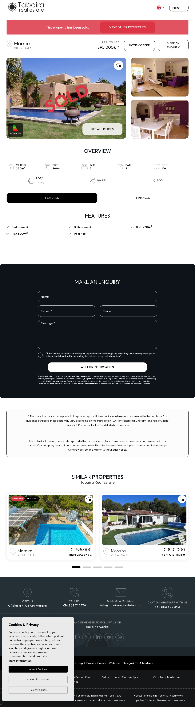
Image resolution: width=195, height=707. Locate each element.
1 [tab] (76, 567)
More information (20, 661)
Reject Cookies (38, 690)
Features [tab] (52, 197)
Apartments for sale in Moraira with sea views (97, 700)
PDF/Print (36, 181)
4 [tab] (108, 567)
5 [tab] (118, 567)
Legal (81, 663)
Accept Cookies (38, 669)
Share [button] (98, 181)
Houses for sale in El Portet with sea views (158, 695)
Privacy (91, 663)
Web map (115, 663)
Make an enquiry (173, 45)
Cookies (102, 663)
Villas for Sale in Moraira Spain (120, 677)
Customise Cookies (38, 679)
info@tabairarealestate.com (120, 605)
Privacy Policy (142, 353)
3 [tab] (97, 567)
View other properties (127, 27)
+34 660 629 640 (167, 607)
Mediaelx (148, 663)
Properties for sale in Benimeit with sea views (158, 700)
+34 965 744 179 (74, 605)
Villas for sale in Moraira (167, 677)
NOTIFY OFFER (139, 45)
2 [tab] (86, 567)
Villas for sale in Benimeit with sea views (97, 695)
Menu (178, 8)
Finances (143, 197)
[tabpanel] (51, 526)
